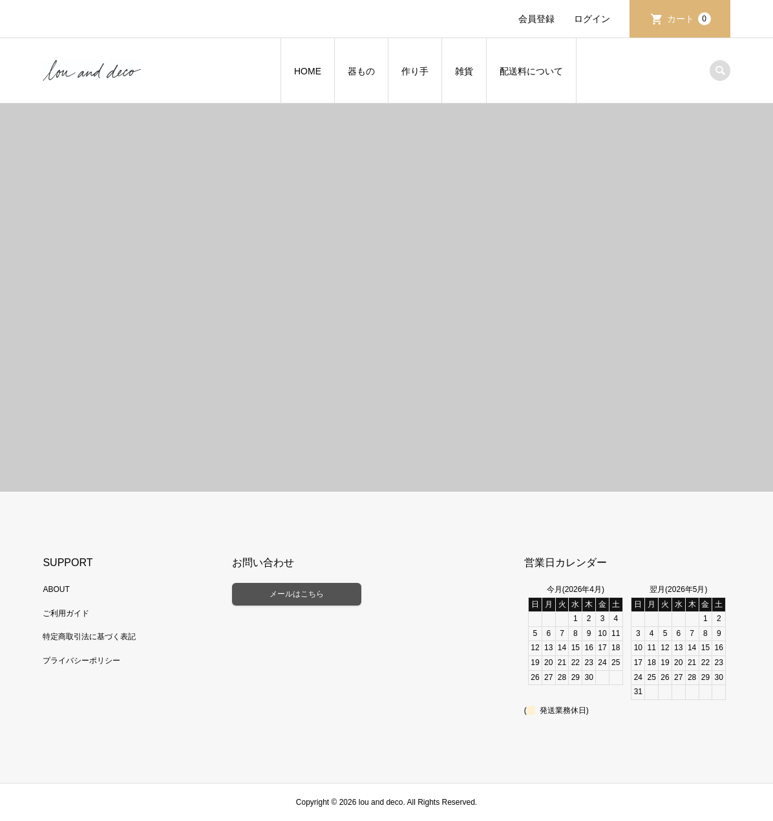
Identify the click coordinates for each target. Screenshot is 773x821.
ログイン (592, 19)
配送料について (531, 71)
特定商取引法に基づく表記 (89, 636)
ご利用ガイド (66, 613)
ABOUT (56, 589)
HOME (307, 71)
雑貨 (464, 71)
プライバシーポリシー (81, 660)
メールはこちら (297, 593)
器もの (361, 71)
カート (689, 18)
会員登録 (536, 19)
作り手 (415, 71)
